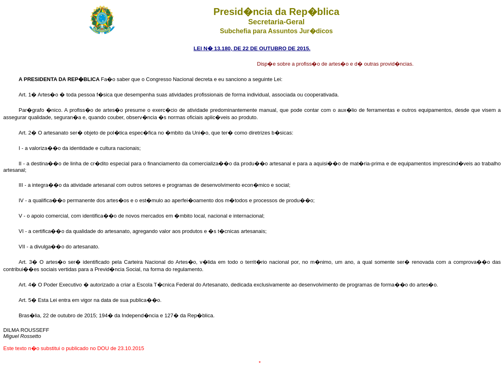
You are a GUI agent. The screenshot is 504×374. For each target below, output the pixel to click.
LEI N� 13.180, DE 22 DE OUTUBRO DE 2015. (252, 48)
